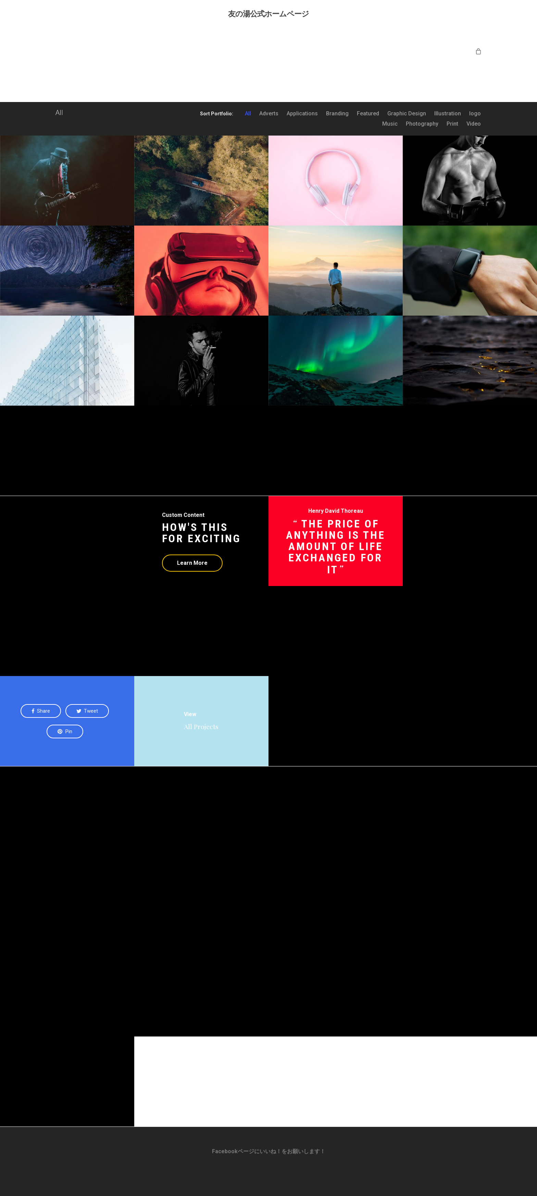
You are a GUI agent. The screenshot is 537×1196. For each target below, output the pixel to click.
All (248, 113)
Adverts (268, 113)
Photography (422, 124)
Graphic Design (406, 113)
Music (390, 124)
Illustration (447, 113)
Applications (302, 113)
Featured (368, 113)
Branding (337, 113)
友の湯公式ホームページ (268, 13)
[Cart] (478, 51)
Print (452, 124)
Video (473, 124)
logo (475, 113)
